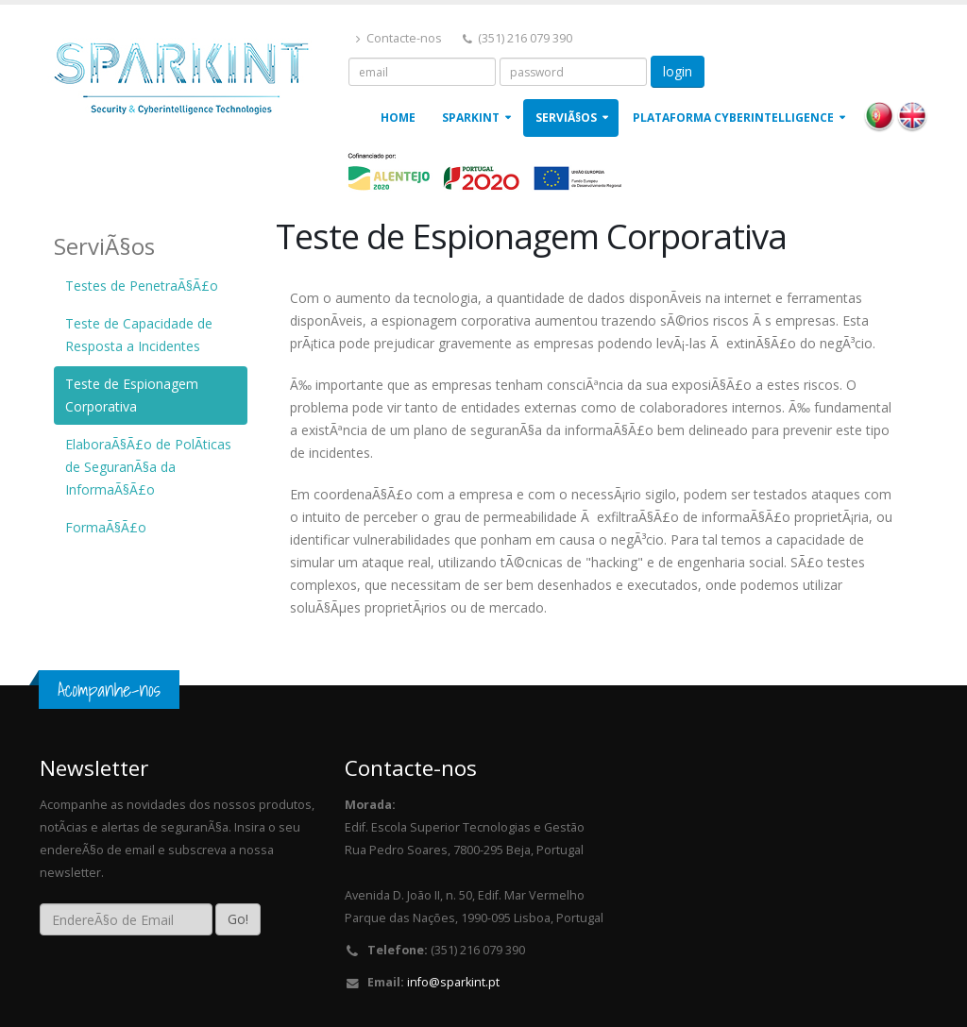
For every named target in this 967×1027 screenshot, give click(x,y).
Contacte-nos (399, 38)
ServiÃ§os (566, 117)
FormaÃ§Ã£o (105, 527)
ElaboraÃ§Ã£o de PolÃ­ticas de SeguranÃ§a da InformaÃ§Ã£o (148, 466)
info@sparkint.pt (453, 982)
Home (398, 117)
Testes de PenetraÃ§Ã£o (141, 286)
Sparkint (471, 117)
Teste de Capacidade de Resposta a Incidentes (138, 334)
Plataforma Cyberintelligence (733, 117)
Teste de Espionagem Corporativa (131, 395)
